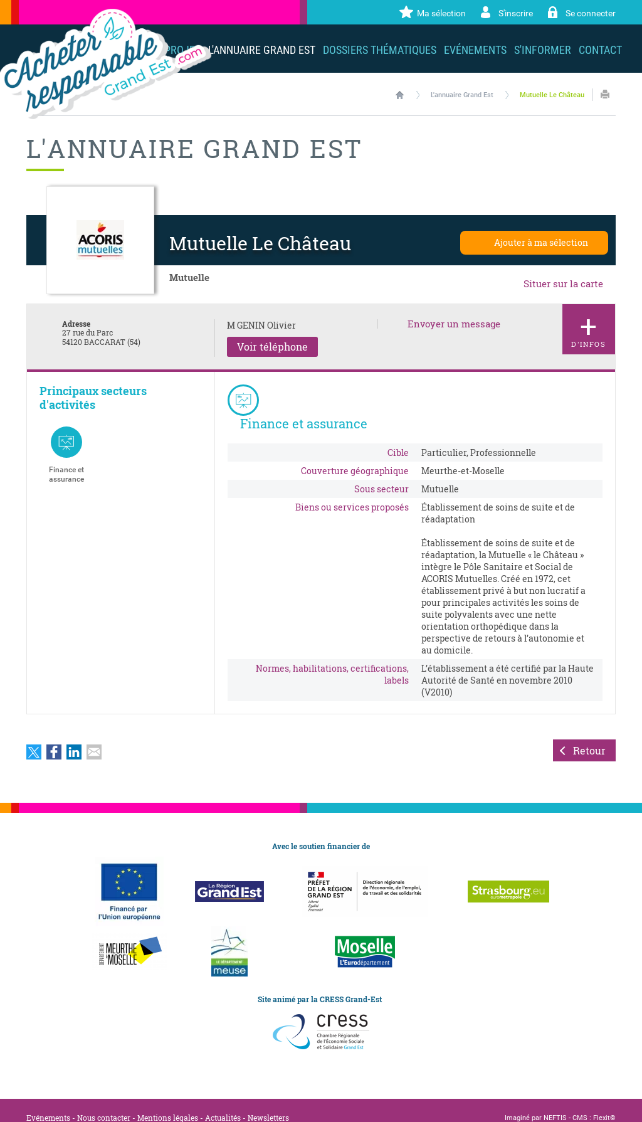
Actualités (223, 1103)
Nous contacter (103, 1103)
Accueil (399, 94)
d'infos (589, 327)
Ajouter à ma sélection (541, 242)
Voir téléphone (272, 346)
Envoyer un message (454, 324)
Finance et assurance (66, 454)
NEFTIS (555, 1103)
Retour (589, 735)
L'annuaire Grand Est (462, 95)
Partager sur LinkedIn (74, 736)
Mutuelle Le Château (552, 95)
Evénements (48, 1103)
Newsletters (268, 1103)
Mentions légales (167, 1103)
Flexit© (604, 1103)
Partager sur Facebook (53, 736)
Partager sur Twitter (33, 736)
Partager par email (94, 736)
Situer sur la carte (563, 283)
